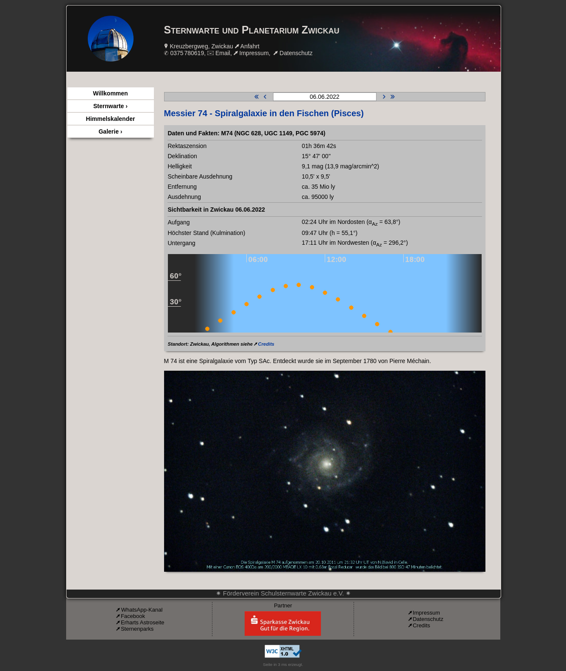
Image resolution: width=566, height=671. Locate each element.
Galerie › (110, 131)
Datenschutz (295, 53)
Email (222, 53)
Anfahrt (249, 46)
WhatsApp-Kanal (142, 610)
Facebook (133, 616)
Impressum (254, 53)
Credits (266, 344)
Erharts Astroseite (143, 622)
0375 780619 (187, 53)
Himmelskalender (110, 118)
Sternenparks (137, 629)
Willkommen (110, 93)
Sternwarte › (110, 106)
